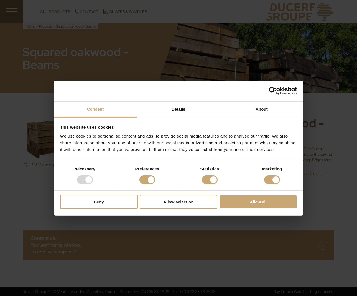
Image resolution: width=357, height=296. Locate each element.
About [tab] (262, 108)
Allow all (258, 202)
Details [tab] (178, 108)
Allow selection (178, 202)
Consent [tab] (95, 108)
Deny (99, 202)
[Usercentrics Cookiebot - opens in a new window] (273, 91)
